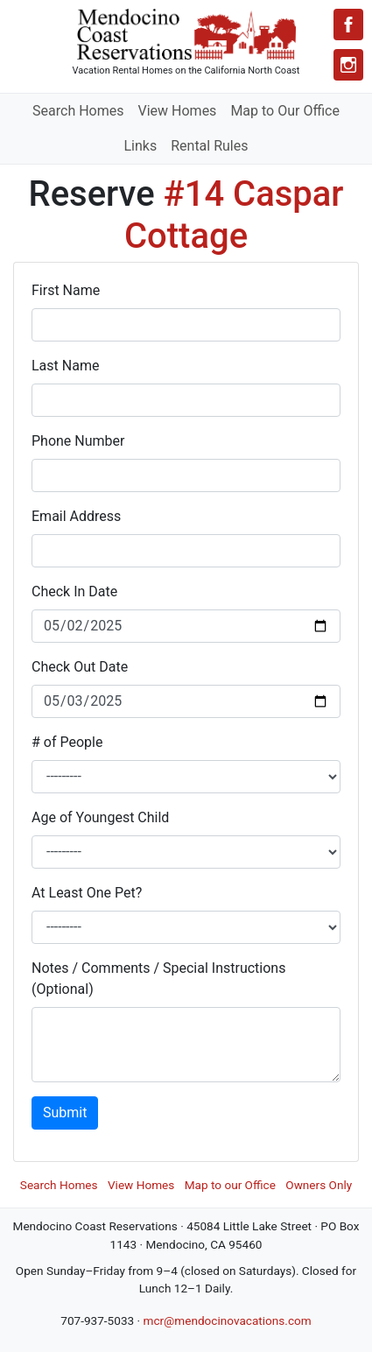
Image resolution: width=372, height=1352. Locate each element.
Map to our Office (230, 1185)
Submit (65, 1112)
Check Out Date (80, 666)
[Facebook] (348, 24)
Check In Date (74, 591)
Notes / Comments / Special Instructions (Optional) (158, 978)
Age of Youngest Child (100, 817)
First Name (66, 290)
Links (140, 145)
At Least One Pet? (87, 892)
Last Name (65, 365)
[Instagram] (348, 65)
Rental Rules (209, 145)
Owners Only (318, 1185)
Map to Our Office (285, 110)
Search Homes (77, 110)
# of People (67, 742)
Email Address (76, 516)
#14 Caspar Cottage (234, 215)
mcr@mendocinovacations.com (227, 1320)
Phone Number (78, 441)
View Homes (177, 110)
